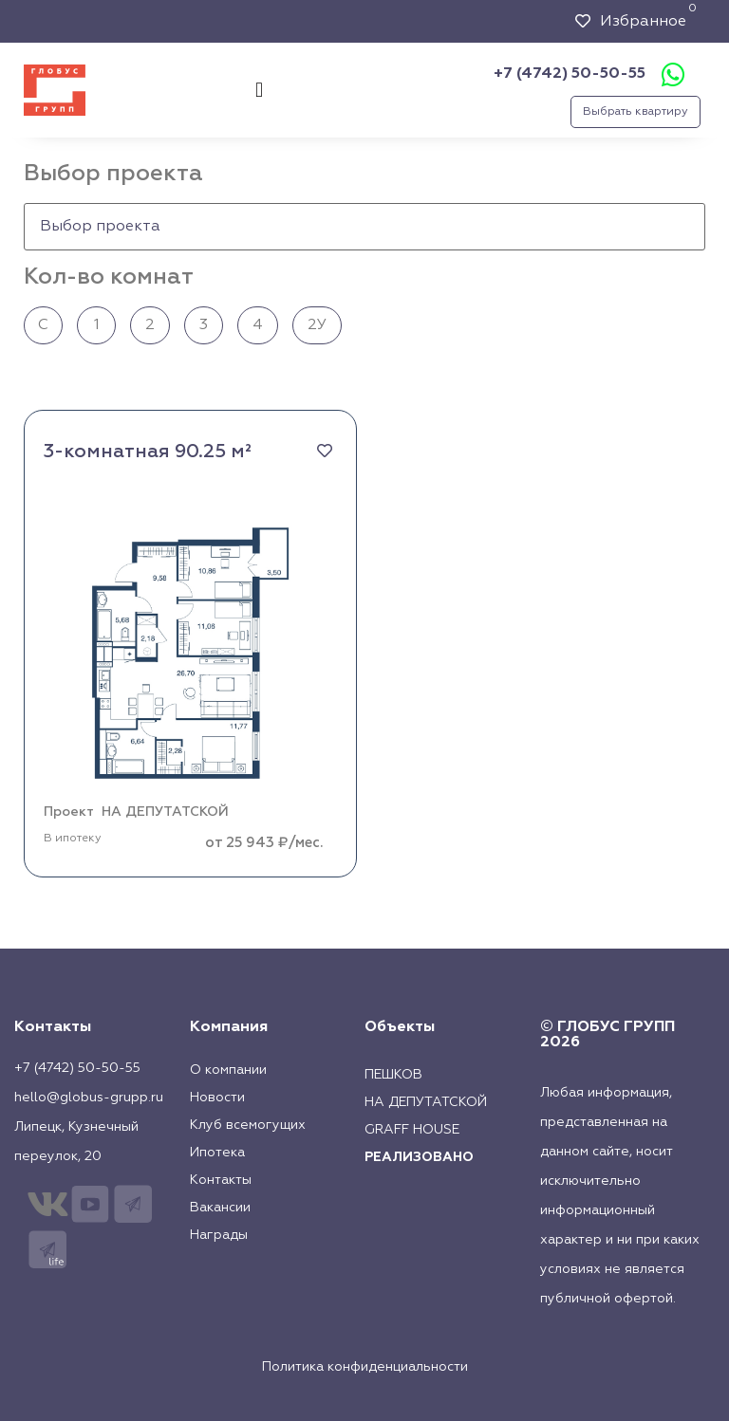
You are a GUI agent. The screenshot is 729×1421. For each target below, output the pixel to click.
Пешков (393, 1074)
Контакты (221, 1180)
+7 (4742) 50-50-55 (569, 74)
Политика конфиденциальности (365, 1367)
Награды (219, 1235)
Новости (217, 1097)
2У (317, 325)
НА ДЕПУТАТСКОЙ (165, 812)
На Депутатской (425, 1102)
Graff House (411, 1129)
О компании (228, 1070)
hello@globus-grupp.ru (88, 1097)
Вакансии (220, 1207)
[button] (259, 90)
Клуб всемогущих (248, 1125)
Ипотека (217, 1152)
